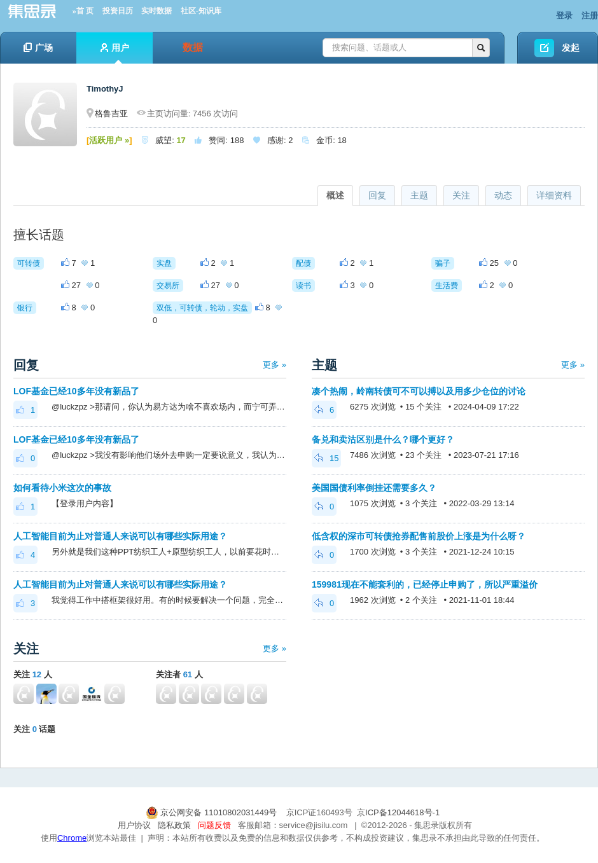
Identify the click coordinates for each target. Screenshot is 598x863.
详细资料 (554, 195)
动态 (503, 195)
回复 (377, 195)
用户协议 (134, 825)
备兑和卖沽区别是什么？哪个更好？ (383, 439)
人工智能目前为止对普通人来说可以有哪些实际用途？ (120, 536)
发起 (571, 48)
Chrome (72, 838)
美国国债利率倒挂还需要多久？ (374, 488)
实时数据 (156, 10)
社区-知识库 (201, 10)
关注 (461, 195)
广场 (38, 48)
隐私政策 (174, 825)
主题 (419, 195)
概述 (335, 195)
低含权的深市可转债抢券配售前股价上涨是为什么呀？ (418, 536)
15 (326, 458)
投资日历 (117, 10)
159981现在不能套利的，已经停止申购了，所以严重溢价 (425, 584)
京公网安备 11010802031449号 (212, 812)
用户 (115, 53)
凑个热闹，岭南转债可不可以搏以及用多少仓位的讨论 (418, 391)
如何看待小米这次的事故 (62, 488)
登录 (564, 15)
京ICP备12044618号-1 (398, 812)
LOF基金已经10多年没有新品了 (76, 391)
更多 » (274, 364)
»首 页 (83, 10)
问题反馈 (214, 825)
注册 (589, 15)
